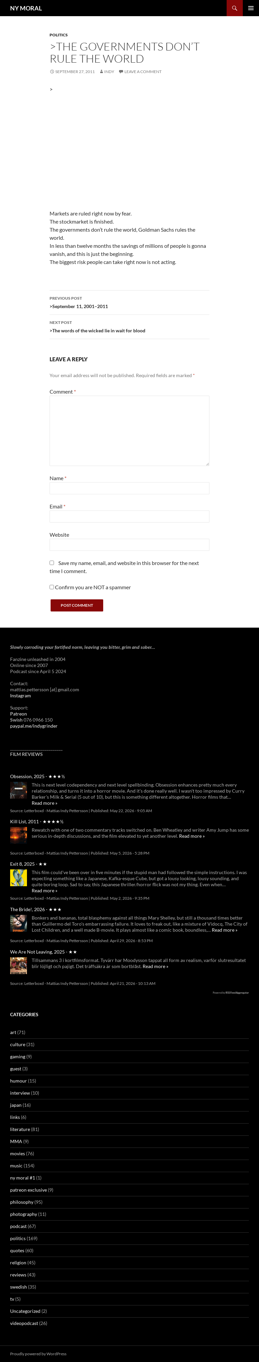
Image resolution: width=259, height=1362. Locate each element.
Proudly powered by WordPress (38, 1353)
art (13, 1032)
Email (57, 506)
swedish (18, 1287)
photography (23, 1214)
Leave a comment (143, 71)
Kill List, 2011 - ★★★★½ (36, 821)
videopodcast (24, 1323)
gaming (17, 1056)
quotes (17, 1250)
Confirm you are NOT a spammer (90, 587)
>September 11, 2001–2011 (129, 301)
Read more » (44, 803)
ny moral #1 (22, 1178)
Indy (109, 71)
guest (15, 1068)
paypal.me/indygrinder (34, 726)
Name (58, 478)
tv (12, 1299)
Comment (63, 391)
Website (59, 534)
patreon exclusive (28, 1190)
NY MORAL (26, 8)
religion (18, 1262)
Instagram (20, 695)
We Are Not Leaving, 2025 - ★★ (43, 952)
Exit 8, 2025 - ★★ (28, 864)
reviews (18, 1274)
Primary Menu (251, 8)
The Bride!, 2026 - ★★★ (36, 909)
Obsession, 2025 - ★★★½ (37, 776)
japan (16, 1105)
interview (20, 1093)
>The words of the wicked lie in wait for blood (129, 326)
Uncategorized (25, 1311)
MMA (16, 1141)
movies (17, 1153)
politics (59, 34)
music (16, 1165)
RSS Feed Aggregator (237, 992)
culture (17, 1044)
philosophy (21, 1202)
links (15, 1117)
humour (18, 1081)
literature (20, 1129)
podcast (18, 1226)
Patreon (18, 714)
